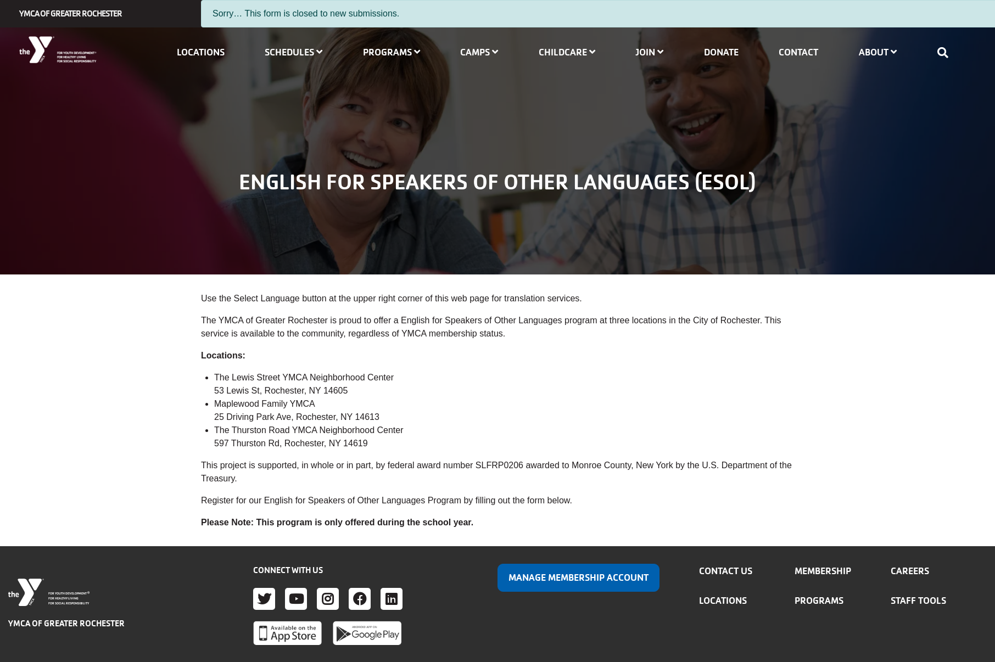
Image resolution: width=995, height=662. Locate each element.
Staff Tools (918, 600)
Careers (910, 571)
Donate (721, 52)
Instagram (328, 599)
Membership (823, 571)
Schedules (293, 52)
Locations (201, 52)
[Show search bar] (946, 52)
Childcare (567, 52)
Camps (479, 52)
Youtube (296, 599)
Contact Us (725, 571)
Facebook (359, 599)
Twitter (264, 599)
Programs (391, 52)
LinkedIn (391, 599)
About (878, 52)
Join (649, 52)
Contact (798, 52)
